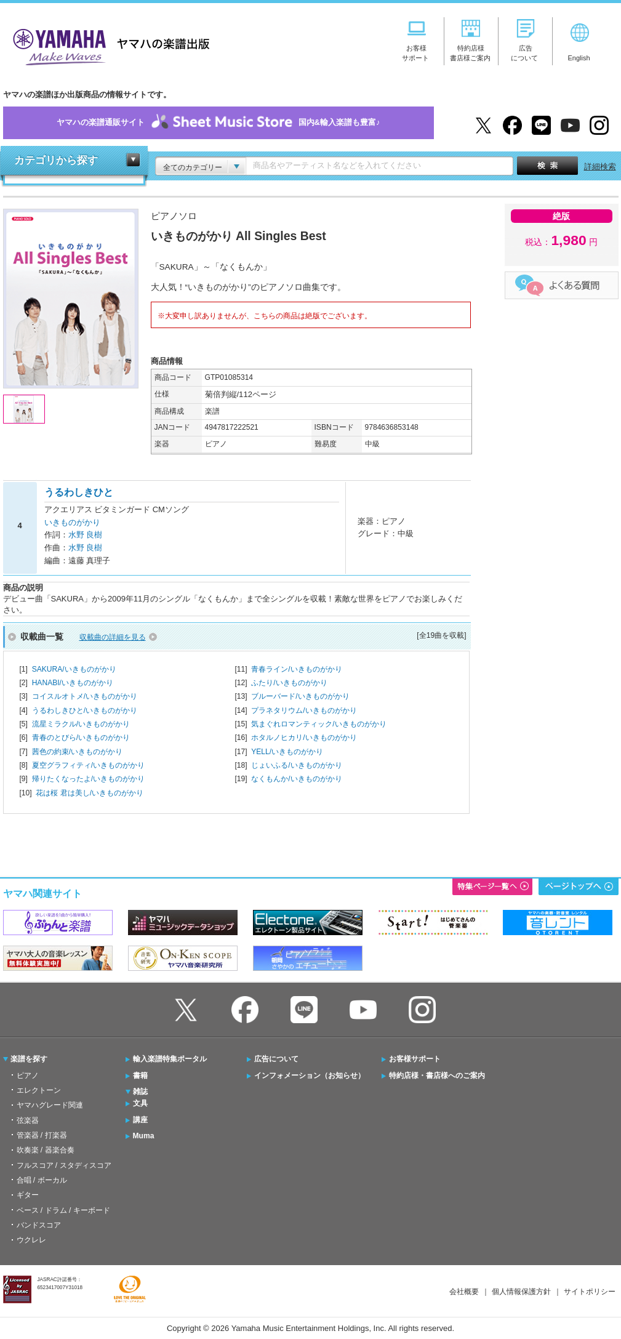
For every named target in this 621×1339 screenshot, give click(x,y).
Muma (143, 1136)
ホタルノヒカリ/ (303, 737)
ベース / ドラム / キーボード (63, 1210)
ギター (28, 1195)
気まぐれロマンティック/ (318, 724)
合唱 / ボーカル (42, 1180)
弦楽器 (28, 1120)
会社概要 (464, 1291)
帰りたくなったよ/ (88, 778)
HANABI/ (72, 682)
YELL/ (287, 751)
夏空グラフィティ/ (88, 765)
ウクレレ (31, 1240)
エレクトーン (39, 1090)
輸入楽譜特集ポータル (170, 1059)
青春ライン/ (296, 669)
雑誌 (140, 1091)
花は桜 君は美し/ (89, 793)
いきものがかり (72, 522)
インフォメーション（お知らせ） (309, 1075)
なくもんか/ (296, 778)
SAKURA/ (74, 669)
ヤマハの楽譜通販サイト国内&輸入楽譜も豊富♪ (218, 123)
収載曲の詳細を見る (112, 637)
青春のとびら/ (81, 737)
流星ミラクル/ (81, 724)
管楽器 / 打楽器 (42, 1135)
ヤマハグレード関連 (50, 1105)
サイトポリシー (589, 1291)
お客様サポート (415, 1059)
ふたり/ (289, 682)
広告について (276, 1059)
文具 (140, 1103)
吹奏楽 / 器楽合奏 (45, 1150)
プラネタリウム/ (303, 710)
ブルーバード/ (300, 696)
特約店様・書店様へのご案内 (437, 1075)
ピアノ (28, 1075)
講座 (140, 1120)
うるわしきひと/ (84, 710)
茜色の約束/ (77, 751)
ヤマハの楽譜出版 (107, 45)
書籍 (140, 1075)
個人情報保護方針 (521, 1291)
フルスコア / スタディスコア (64, 1165)
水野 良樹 (85, 534)
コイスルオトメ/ (84, 696)
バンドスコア (39, 1225)
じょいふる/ (296, 765)
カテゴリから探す (56, 160)
